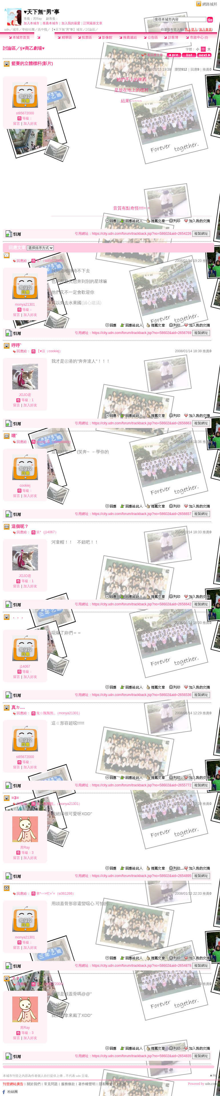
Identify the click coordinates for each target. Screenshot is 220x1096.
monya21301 (25, 305)
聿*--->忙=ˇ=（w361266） (56, 894)
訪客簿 (171, 37)
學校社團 (28, 29)
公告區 (151, 37)
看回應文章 (152, 55)
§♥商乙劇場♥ (32, 48)
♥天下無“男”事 (41, 12)
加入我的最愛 (70, 23)
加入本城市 (31, 23)
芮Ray (37, 18)
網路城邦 (209, 4)
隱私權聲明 (107, 1084)
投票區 (85, 37)
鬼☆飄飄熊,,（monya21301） (59, 713)
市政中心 (197, 37)
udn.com (211, 1084)
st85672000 (25, 113)
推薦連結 (128, 37)
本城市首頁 (19, 37)
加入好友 (30, 124)
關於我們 (34, 1084)
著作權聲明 (86, 1084)
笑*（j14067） (47, 532)
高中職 (42, 29)
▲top (213, 1075)
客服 (122, 1084)
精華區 (65, 37)
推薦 (207, 69)
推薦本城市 (50, 23)
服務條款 (68, 1084)
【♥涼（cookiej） (49, 351)
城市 (16, 29)
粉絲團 (12, 1092)
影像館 (105, 37)
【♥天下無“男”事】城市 (66, 29)
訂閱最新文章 (92, 23)
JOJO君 (25, 395)
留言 (16, 124)
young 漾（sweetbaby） (54, 442)
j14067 (25, 667)
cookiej (25, 486)
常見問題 (51, 1084)
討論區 (44, 37)
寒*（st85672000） (51, 261)
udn (6, 29)
